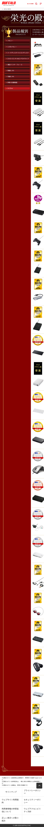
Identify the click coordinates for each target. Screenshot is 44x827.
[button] (39, 786)
